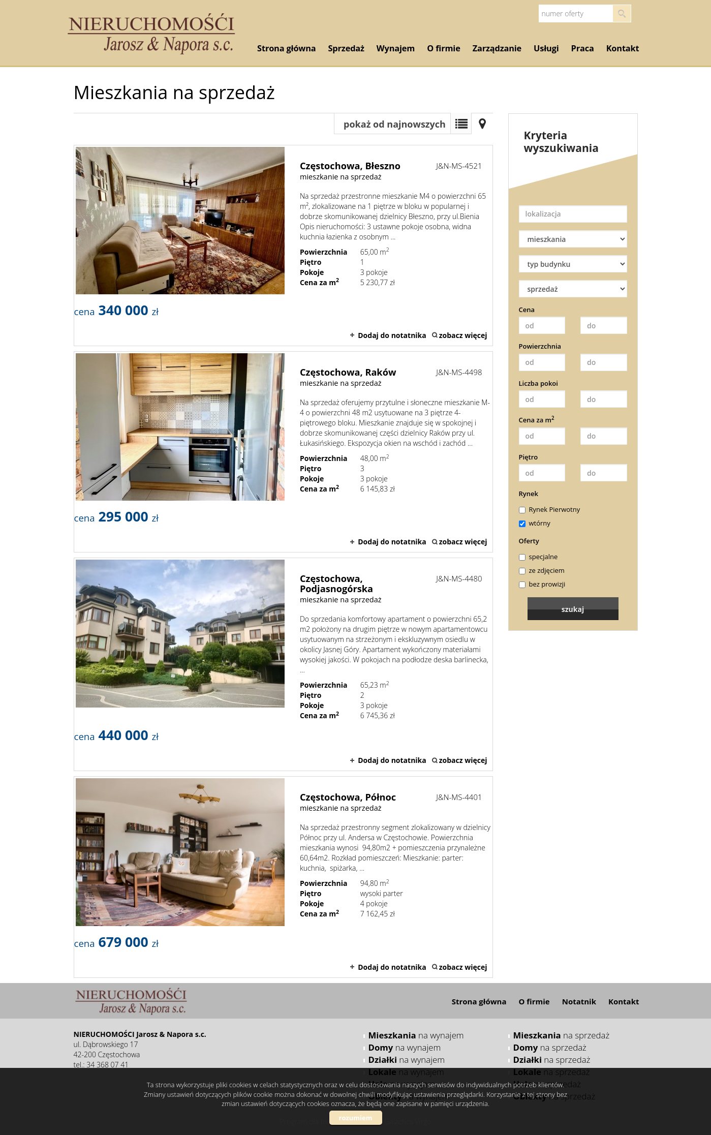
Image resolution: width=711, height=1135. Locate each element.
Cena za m (536, 419)
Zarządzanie (497, 48)
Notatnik (579, 1001)
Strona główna (286, 48)
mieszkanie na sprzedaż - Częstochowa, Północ (283, 877)
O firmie (443, 48)
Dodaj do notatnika (392, 335)
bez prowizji (542, 584)
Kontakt (622, 48)
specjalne (538, 556)
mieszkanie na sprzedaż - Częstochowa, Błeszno (283, 245)
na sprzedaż (561, 1035)
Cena (527, 309)
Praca (582, 48)
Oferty (529, 540)
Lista (461, 123)
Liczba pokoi (538, 383)
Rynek (528, 493)
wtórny (534, 523)
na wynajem (416, 1035)
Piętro (528, 457)
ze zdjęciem (542, 570)
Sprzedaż (346, 48)
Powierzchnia (540, 346)
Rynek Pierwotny (549, 509)
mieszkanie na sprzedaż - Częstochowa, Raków (283, 452)
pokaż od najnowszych (395, 124)
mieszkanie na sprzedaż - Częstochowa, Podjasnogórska (283, 664)
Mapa (482, 123)
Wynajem (396, 48)
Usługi (546, 48)
